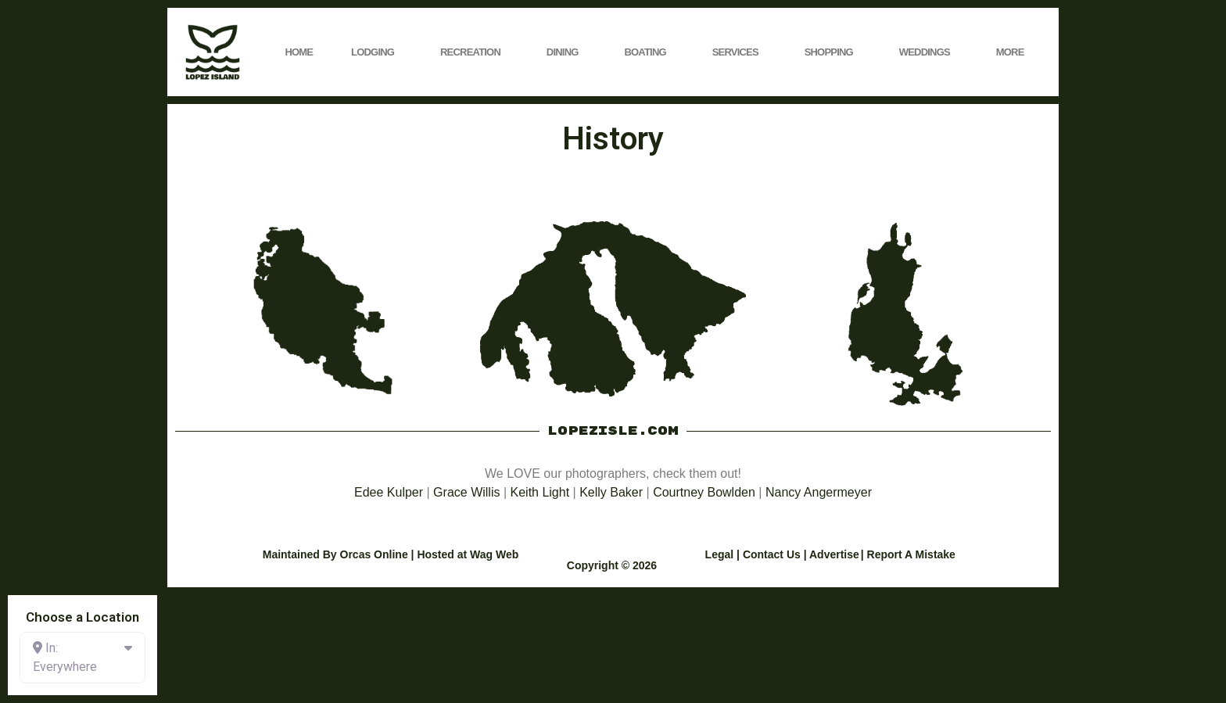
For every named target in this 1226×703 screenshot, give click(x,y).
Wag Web (494, 554)
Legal (719, 554)
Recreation (474, 52)
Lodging (376, 52)
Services (739, 52)
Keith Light (540, 492)
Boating (648, 52)
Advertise (834, 554)
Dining (566, 52)
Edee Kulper (388, 492)
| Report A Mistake (908, 554)
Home (299, 52)
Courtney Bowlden (704, 492)
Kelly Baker (611, 492)
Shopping (833, 52)
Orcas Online (374, 554)
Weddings (928, 52)
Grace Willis (466, 492)
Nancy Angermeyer (818, 492)
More (1014, 52)
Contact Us (772, 554)
